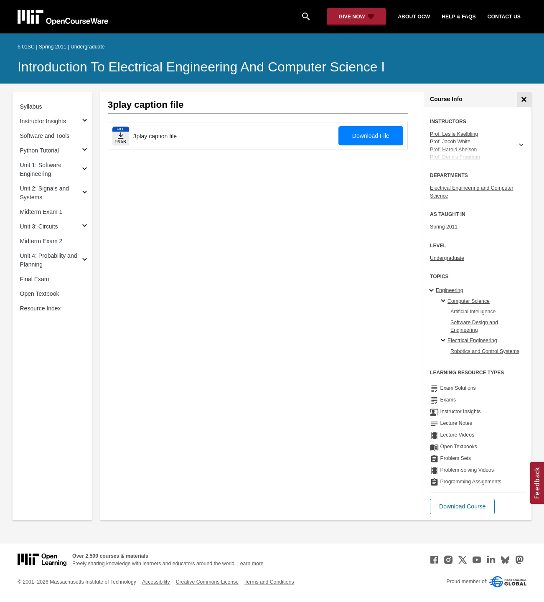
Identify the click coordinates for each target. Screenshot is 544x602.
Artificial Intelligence (473, 312)
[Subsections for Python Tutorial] (84, 150)
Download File (370, 135)
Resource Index (40, 308)
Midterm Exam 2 (41, 241)
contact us (504, 17)
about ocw (414, 17)
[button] (462, 506)
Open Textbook (39, 293)
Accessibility (156, 582)
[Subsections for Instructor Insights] (84, 121)
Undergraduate (447, 258)
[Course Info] (524, 99)
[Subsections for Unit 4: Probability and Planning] (84, 260)
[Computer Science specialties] (444, 301)
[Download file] (120, 136)
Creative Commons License (207, 582)
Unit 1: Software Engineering (41, 169)
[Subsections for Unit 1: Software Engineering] (84, 169)
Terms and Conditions (269, 582)
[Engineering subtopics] (432, 290)
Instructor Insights (43, 121)
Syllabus (31, 106)
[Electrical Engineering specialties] (444, 340)
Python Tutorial (39, 150)
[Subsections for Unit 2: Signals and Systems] (84, 193)
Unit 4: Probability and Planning (48, 260)
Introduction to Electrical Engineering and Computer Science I (201, 66)
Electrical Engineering (472, 340)
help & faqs (458, 17)
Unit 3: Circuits (39, 226)
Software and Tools (45, 135)
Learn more (250, 563)
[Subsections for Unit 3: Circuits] (84, 226)
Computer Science (468, 301)
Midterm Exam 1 (41, 211)
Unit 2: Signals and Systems (44, 193)
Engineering (449, 290)
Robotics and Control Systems (484, 351)
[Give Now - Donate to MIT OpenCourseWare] (356, 16)
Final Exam (34, 279)
